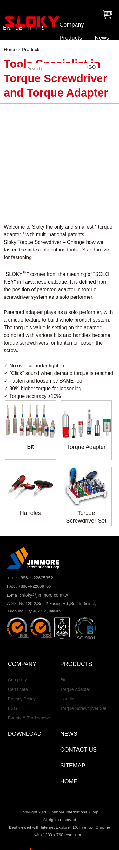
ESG (12, 708)
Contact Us (92, 51)
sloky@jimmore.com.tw (45, 595)
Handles (68, 698)
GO (92, 67)
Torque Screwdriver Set (83, 708)
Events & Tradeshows (29, 717)
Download (52, 51)
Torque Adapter (75, 689)
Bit (62, 679)
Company (71, 25)
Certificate (18, 689)
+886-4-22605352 (35, 577)
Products (70, 38)
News (102, 38)
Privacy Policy (22, 698)
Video (20, 51)
